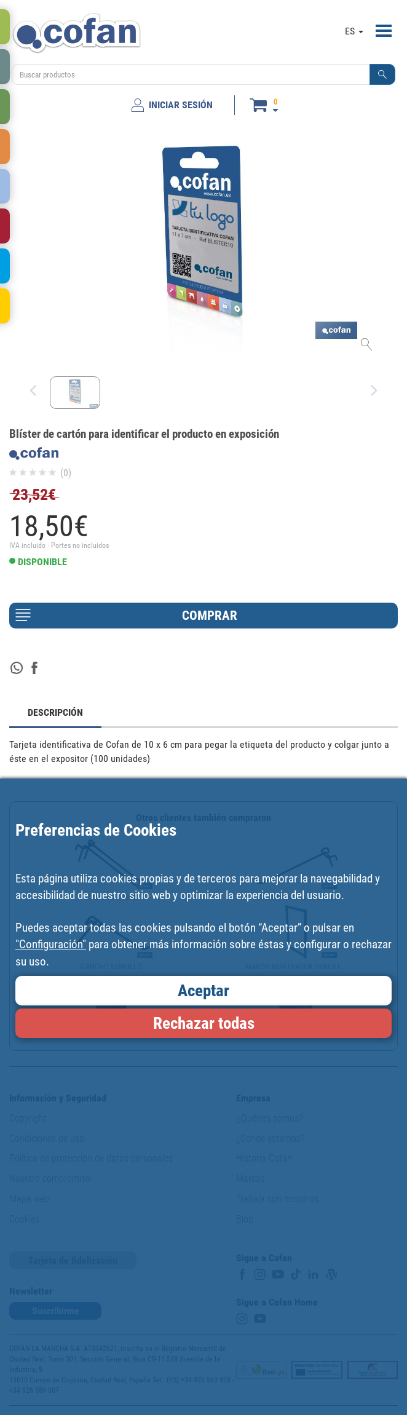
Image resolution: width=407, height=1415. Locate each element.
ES (354, 31)
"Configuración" (50, 944)
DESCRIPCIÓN (55, 712)
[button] (382, 74)
